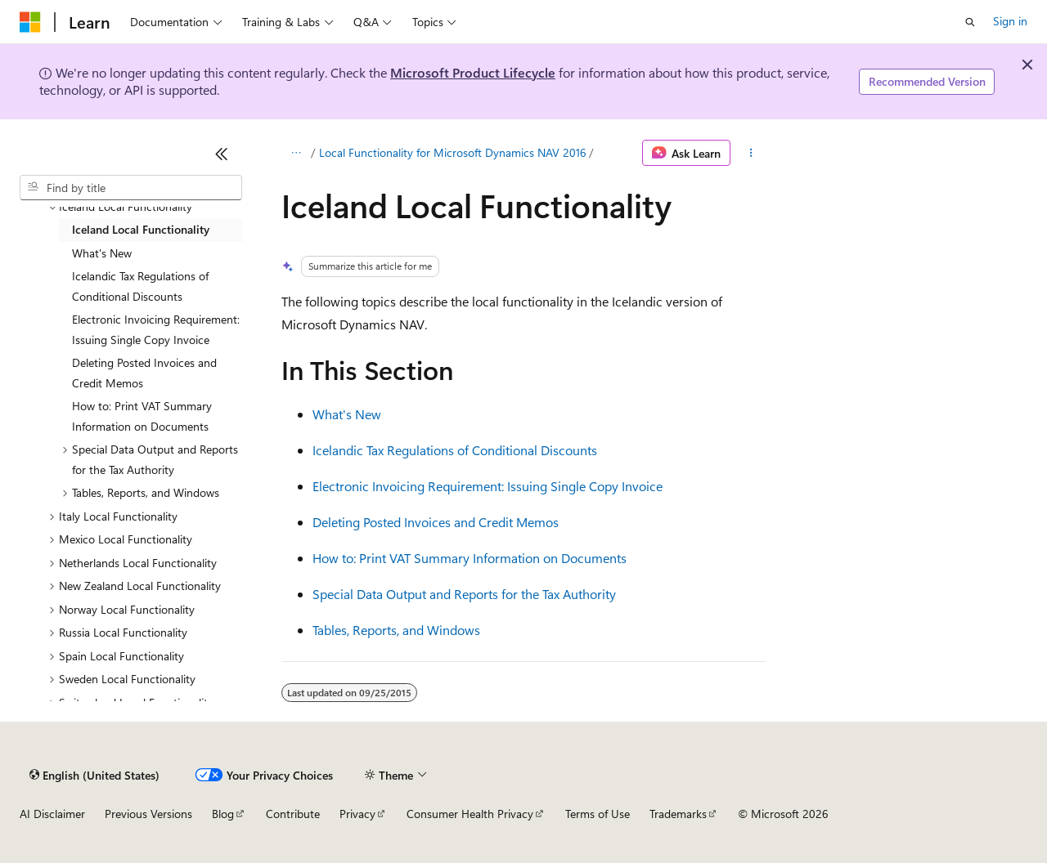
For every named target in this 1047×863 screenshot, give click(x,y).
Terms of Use (597, 813)
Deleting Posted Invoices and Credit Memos (435, 521)
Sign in (1010, 21)
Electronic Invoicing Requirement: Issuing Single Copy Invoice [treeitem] (156, 329)
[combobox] (131, 188)
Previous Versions (148, 813)
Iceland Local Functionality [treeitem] (140, 229)
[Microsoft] (30, 22)
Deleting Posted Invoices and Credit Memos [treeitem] (144, 373)
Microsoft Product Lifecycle (472, 72)
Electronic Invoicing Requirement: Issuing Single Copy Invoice (487, 485)
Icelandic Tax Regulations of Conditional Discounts (454, 449)
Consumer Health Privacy (470, 813)
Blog (223, 813)
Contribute (293, 813)
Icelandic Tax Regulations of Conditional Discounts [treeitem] (140, 286)
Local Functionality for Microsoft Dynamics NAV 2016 (452, 152)
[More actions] (751, 153)
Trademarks (678, 813)
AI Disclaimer (52, 813)
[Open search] (970, 22)
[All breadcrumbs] (295, 153)
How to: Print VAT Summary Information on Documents (469, 557)
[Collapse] (221, 153)
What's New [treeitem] (102, 253)
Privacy (357, 813)
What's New (346, 414)
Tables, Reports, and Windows (396, 629)
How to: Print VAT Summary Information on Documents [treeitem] (142, 416)
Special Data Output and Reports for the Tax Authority (464, 593)
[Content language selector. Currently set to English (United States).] (94, 775)
